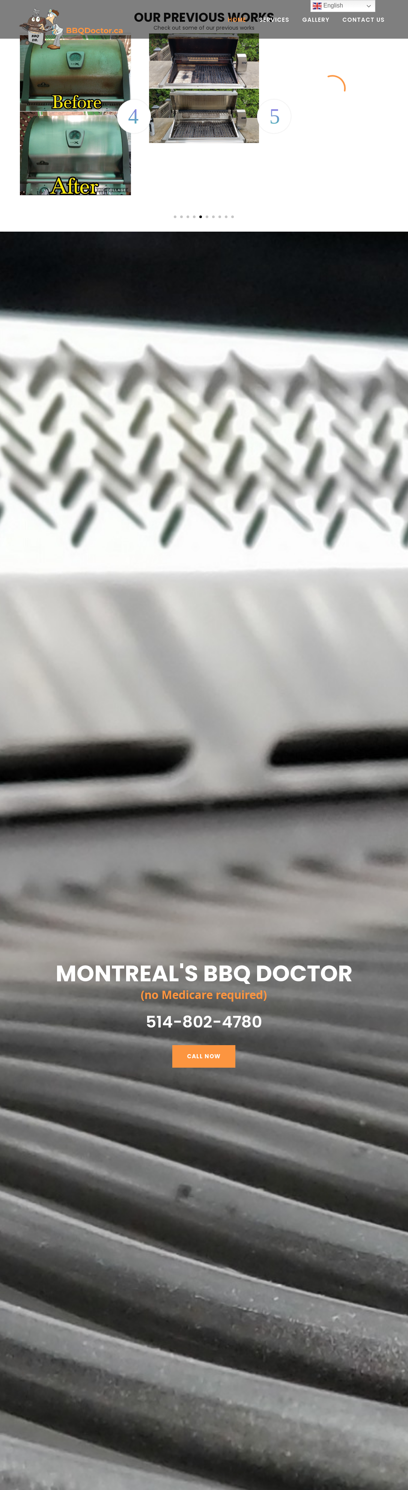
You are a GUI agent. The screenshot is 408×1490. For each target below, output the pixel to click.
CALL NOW (204, 1056)
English (328, 6)
